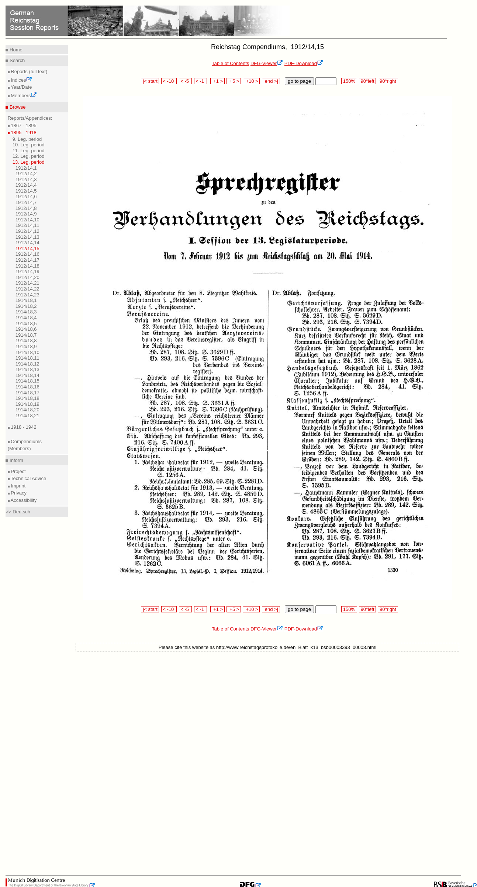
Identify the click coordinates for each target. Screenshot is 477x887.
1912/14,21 (27, 283)
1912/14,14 (27, 242)
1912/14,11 (27, 225)
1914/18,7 (26, 335)
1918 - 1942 (23, 427)
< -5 (185, 81)
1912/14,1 (26, 168)
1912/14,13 (27, 237)
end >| (271, 81)
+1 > (217, 81)
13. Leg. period (29, 162)
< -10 (169, 81)
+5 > (234, 81)
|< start (150, 81)
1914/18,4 (26, 317)
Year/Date (21, 87)
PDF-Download (303, 63)
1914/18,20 (27, 409)
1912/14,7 (26, 202)
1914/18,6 (26, 329)
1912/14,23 (27, 295)
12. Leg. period (29, 156)
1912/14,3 (26, 179)
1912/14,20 (27, 277)
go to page (299, 81)
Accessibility (23, 500)
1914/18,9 (26, 346)
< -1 (200, 81)
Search (16, 60)
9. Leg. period (27, 139)
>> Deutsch (18, 511)
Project (18, 471)
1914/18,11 (27, 358)
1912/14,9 (26, 214)
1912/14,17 (27, 260)
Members (23, 95)
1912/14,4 (26, 185)
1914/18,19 (27, 404)
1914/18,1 (26, 300)
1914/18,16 (27, 387)
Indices (21, 80)
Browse (16, 107)
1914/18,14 (27, 375)
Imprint (17, 486)
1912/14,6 (26, 196)
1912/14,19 (27, 271)
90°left (367, 81)
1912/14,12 (27, 231)
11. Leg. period (29, 150)
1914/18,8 (26, 340)
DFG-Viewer (266, 63)
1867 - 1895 (23, 125)
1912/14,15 (27, 248)
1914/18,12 (27, 364)
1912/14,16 (27, 254)
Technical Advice (28, 478)
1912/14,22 (27, 289)
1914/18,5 (26, 323)
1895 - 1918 (23, 132)
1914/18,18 (27, 398)
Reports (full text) (29, 71)
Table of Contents (230, 63)
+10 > (251, 81)
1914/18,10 (27, 352)
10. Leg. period (29, 144)
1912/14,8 (26, 208)
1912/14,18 (27, 266)
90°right (387, 81)
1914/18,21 (27, 415)
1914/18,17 (27, 392)
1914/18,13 (27, 369)
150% (349, 81)
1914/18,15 (27, 381)
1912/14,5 (26, 191)
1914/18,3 (26, 312)
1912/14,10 (27, 219)
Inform (15, 460)
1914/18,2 (26, 306)
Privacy (18, 493)
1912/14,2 (26, 173)
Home (15, 49)
